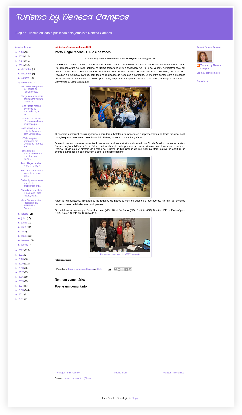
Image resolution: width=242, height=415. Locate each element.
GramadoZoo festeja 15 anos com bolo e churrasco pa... (32, 121)
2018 (21, 268)
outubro (25, 78)
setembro (26, 82)
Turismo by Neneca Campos (71, 17)
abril (23, 231)
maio (24, 227)
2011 (21, 299)
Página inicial (120, 372)
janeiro (25, 244)
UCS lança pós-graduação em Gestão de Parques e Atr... (32, 142)
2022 (21, 250)
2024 (21, 61)
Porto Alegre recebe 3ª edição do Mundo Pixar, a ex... (31, 110)
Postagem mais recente (68, 372)
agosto (25, 214)
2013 (21, 290)
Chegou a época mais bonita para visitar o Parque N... (32, 99)
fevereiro (26, 240)
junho (24, 222)
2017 (21, 272)
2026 (21, 52)
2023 (21, 65)
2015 (21, 281)
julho (24, 218)
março (24, 236)
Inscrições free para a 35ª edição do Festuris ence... (32, 89)
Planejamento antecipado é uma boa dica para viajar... (31, 155)
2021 (21, 254)
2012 (21, 294)
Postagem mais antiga (173, 372)
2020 (21, 259)
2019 (21, 263)
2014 (21, 285)
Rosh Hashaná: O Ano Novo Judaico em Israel (32, 173)
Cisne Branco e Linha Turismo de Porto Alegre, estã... (32, 193)
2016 (21, 277)
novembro (26, 73)
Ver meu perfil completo (208, 73)
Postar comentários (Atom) (77, 378)
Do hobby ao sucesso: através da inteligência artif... (32, 183)
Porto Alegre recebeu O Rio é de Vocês (31, 164)
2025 (21, 56)
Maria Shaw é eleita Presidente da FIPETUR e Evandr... (31, 204)
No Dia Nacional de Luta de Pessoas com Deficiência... (31, 131)
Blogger (136, 398)
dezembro (26, 69)
